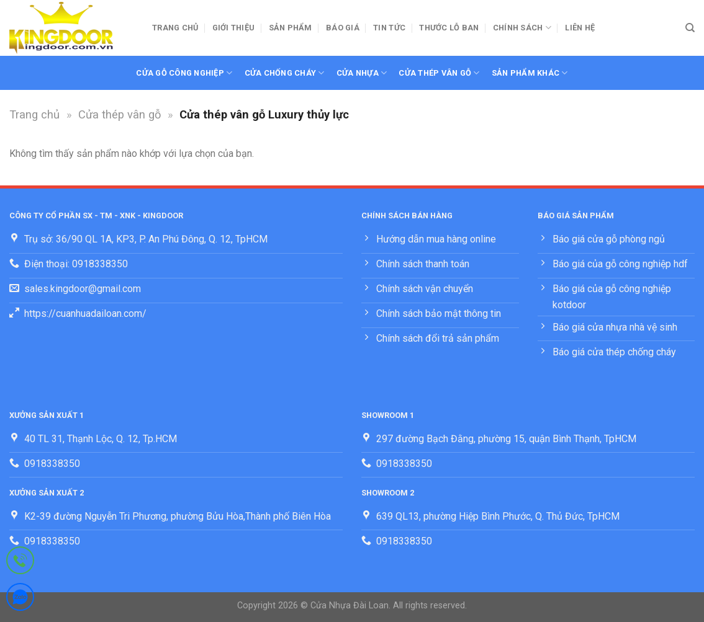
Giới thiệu (233, 27)
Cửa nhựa (361, 73)
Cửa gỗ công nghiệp (184, 73)
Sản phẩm (290, 27)
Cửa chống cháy (285, 73)
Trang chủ (175, 27)
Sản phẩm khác (530, 73)
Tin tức (389, 27)
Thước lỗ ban (449, 27)
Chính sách (522, 27)
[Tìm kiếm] (690, 28)
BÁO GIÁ (342, 27)
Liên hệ (580, 27)
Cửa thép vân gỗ (439, 73)
